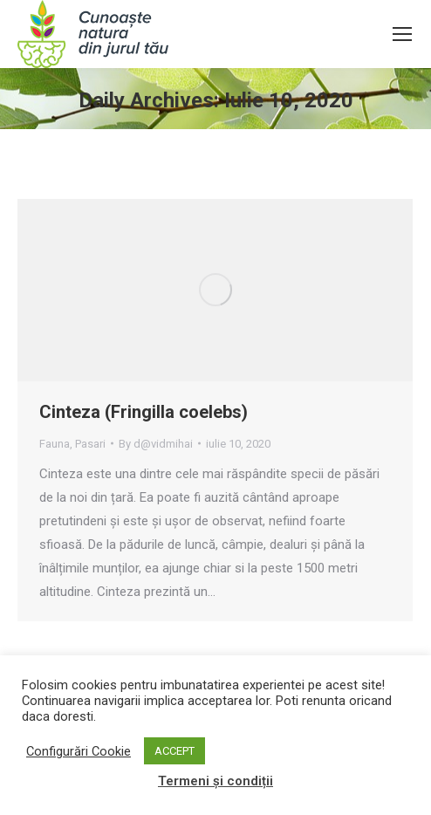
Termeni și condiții (215, 781)
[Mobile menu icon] (402, 34)
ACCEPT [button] (174, 750)
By (156, 443)
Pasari (90, 443)
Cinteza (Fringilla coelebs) (143, 411)
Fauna (54, 443)
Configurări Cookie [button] (78, 751)
